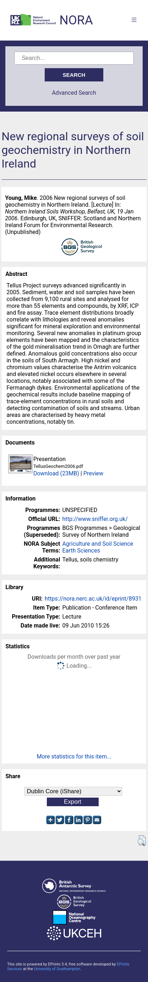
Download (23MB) (56, 473)
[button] (142, 840)
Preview (93, 473)
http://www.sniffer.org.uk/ (95, 519)
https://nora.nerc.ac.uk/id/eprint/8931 (93, 598)
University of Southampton (57, 969)
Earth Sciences (81, 550)
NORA (76, 20)
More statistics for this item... (74, 756)
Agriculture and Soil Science (97, 543)
